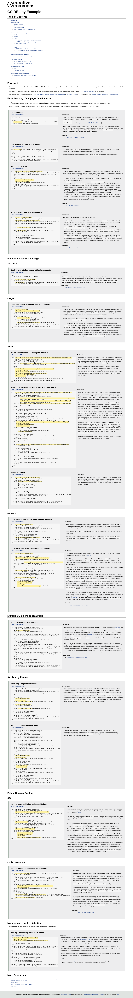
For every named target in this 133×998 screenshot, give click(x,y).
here (118, 994)
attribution (90, 634)
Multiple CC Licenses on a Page (20, 54)
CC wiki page (74, 597)
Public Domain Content (17, 66)
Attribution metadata (19, 27)
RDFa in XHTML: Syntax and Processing (22, 984)
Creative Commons (66, 994)
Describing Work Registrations (72, 961)
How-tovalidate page (89, 91)
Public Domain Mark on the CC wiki (78, 605)
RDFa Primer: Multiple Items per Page (75, 287)
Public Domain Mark (19, 70)
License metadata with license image (23, 26)
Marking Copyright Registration (20, 73)
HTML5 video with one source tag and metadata (28, 40)
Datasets (16, 47)
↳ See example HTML (17, 115)
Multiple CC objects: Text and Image (23, 56)
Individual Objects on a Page (19, 33)
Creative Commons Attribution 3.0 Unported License (104, 94)
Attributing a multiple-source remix (23, 63)
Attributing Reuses (16, 59)
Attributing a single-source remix (22, 61)
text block (117, 627)
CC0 (15, 68)
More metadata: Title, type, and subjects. (24, 29)
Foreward (14, 20)
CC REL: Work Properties (72, 205)
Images (16, 36)
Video (15, 38)
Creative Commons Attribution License (93, 994)
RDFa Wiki (14, 986)
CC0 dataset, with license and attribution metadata (29, 50)
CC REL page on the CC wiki (19, 980)
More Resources (16, 79)
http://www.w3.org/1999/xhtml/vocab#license (89, 123)
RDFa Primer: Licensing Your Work (75, 137)
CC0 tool (89, 555)
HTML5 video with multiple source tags (26, 41)
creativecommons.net (84, 939)
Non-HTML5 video (21, 43)
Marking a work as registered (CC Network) (25, 75)
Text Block (16, 34)
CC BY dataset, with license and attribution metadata (30, 49)
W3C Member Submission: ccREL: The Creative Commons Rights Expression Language (34, 979)
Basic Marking (15, 22)
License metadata (18, 24)
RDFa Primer (14, 982)
